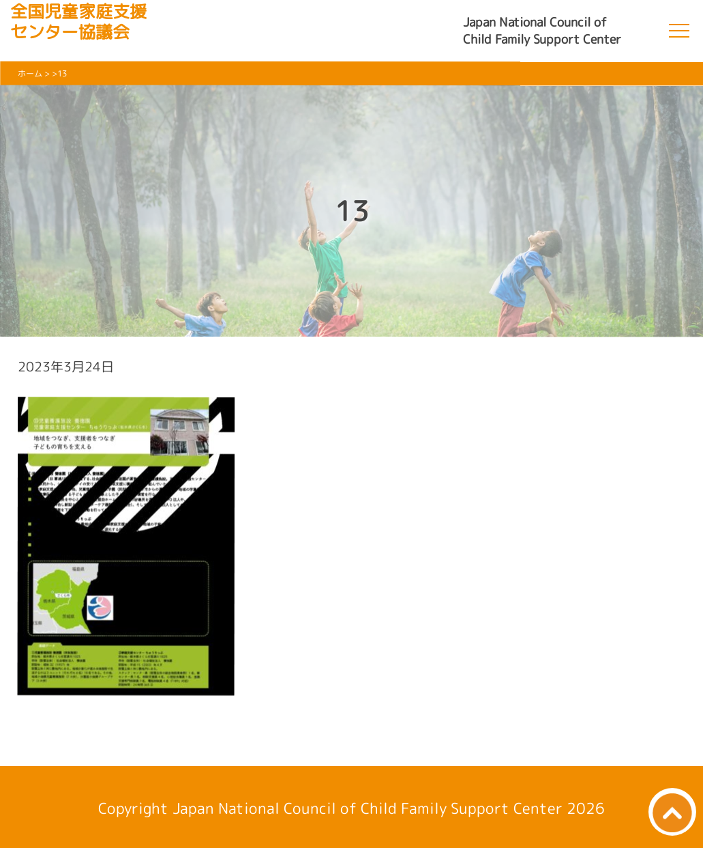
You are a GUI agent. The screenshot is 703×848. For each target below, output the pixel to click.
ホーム (30, 73)
